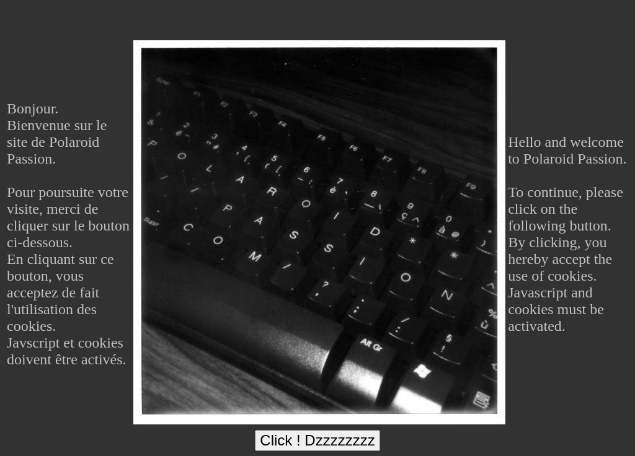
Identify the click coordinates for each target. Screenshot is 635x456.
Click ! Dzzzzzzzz (317, 440)
